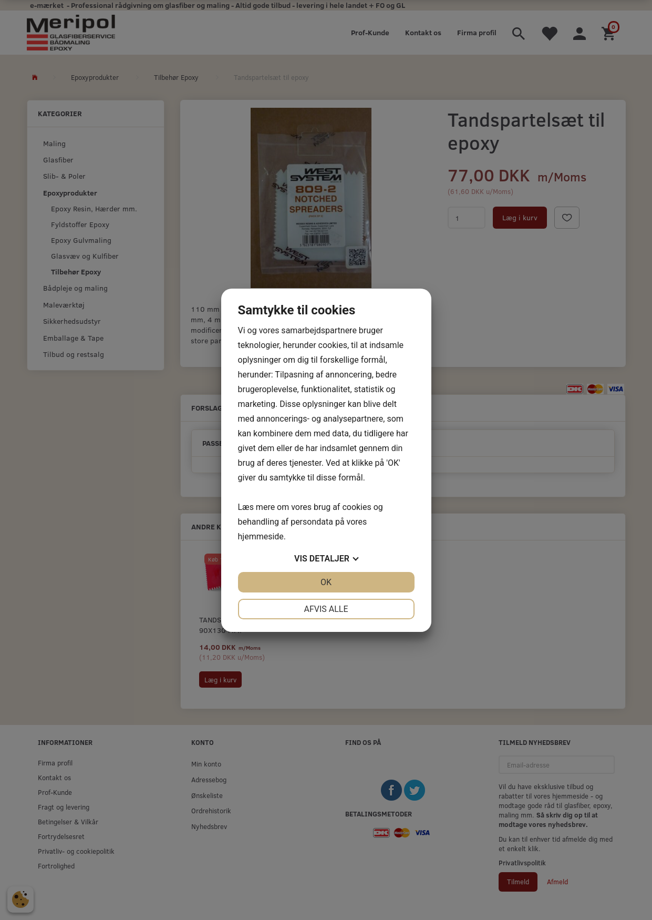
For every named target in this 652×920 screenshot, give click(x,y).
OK (326, 582)
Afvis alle (326, 609)
